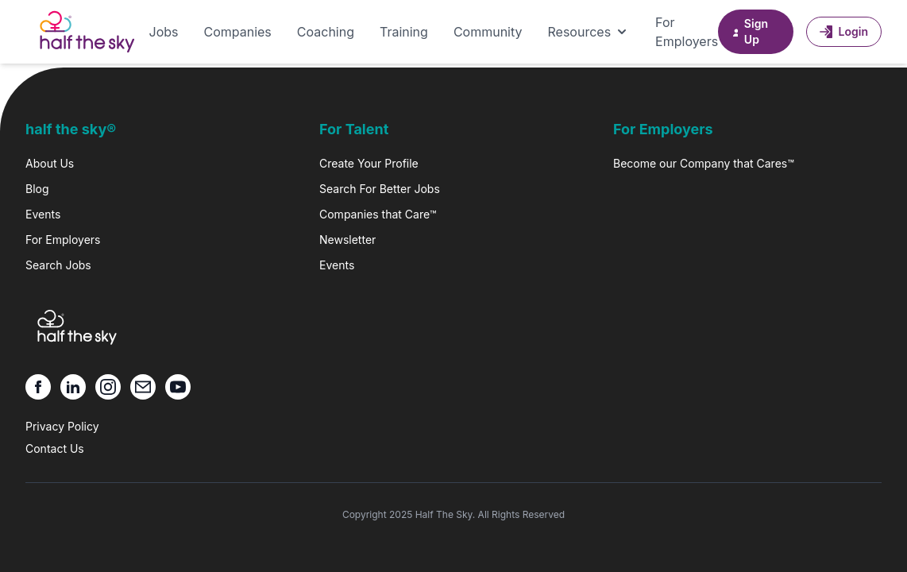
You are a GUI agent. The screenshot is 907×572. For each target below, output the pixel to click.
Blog (37, 188)
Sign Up (749, 31)
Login (844, 31)
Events (42, 214)
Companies (237, 32)
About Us (49, 163)
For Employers (686, 31)
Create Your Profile (369, 163)
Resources (589, 32)
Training (404, 32)
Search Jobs (58, 265)
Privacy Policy (62, 426)
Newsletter (347, 239)
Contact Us (54, 448)
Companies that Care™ (377, 214)
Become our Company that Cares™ (703, 163)
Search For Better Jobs (379, 188)
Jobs (164, 32)
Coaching (325, 32)
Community (488, 32)
